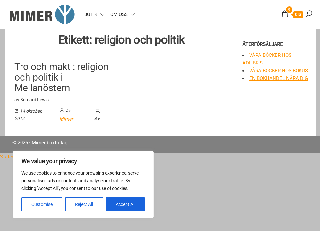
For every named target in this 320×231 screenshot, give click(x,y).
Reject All (84, 204)
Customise (42, 204)
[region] (83, 184)
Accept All (125, 204)
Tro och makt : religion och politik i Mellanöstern (61, 77)
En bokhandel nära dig (278, 78)
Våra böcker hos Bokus (278, 70)
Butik (90, 14)
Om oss (119, 14)
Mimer (66, 119)
